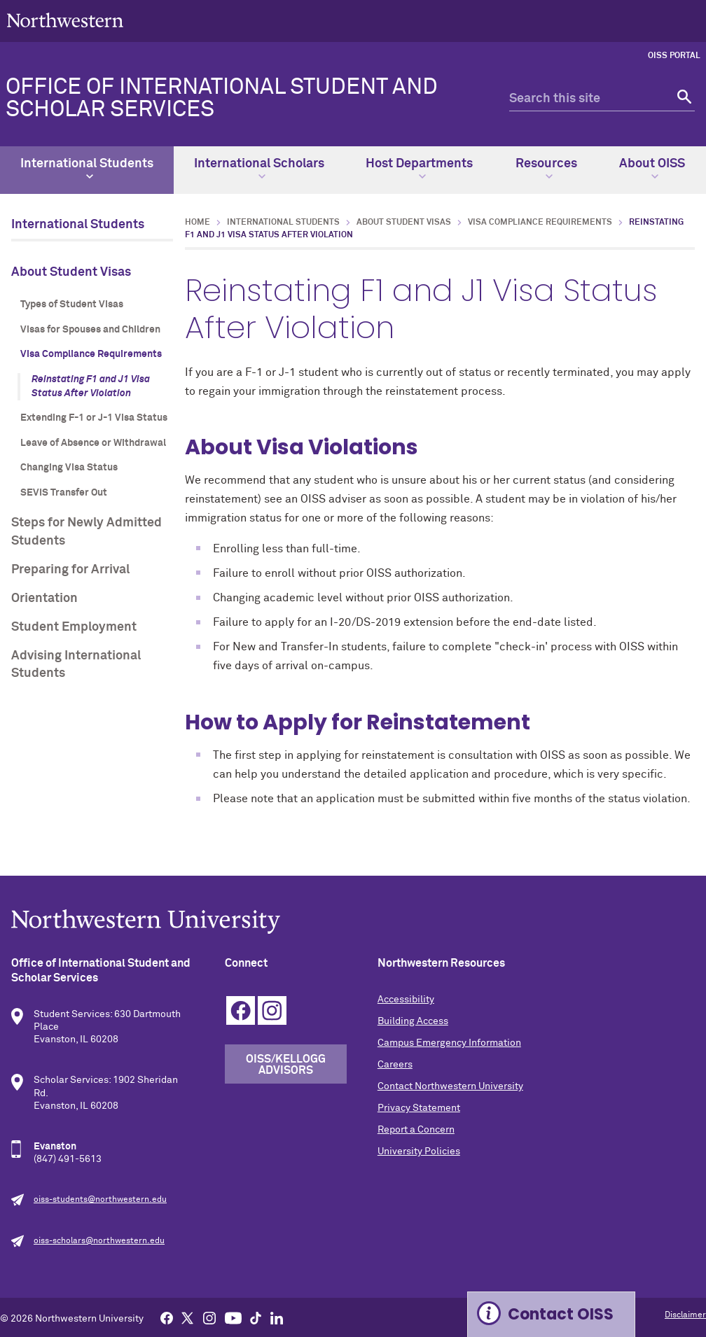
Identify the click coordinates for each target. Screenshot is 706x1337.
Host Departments (419, 169)
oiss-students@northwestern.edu (100, 1200)
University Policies (419, 1151)
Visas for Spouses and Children (90, 330)
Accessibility (406, 999)
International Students (86, 169)
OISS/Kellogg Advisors (286, 1065)
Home (197, 222)
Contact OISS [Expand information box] (561, 1314)
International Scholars (259, 169)
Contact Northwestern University (450, 1086)
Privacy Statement (419, 1108)
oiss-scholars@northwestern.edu (99, 1241)
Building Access (413, 1021)
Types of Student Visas (71, 304)
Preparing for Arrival (70, 570)
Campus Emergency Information (449, 1043)
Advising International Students (76, 665)
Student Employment (74, 627)
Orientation (44, 598)
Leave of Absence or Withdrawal (93, 443)
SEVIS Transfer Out (63, 493)
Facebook (240, 1010)
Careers (395, 1065)
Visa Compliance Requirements (91, 354)
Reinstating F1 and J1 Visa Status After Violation (91, 386)
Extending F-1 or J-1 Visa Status (93, 418)
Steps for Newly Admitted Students (86, 532)
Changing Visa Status (69, 467)
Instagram (272, 1010)
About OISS (652, 169)
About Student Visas (71, 272)
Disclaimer (685, 1315)
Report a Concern (416, 1130)
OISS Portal (674, 56)
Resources (546, 169)
